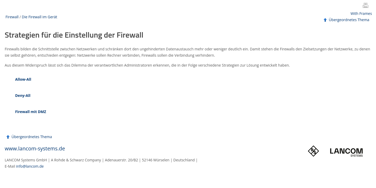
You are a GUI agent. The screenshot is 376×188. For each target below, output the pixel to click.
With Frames (361, 13)
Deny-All (23, 95)
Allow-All (23, 79)
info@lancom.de (30, 166)
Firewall (12, 16)
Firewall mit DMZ (30, 111)
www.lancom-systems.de (35, 148)
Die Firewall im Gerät (39, 16)
